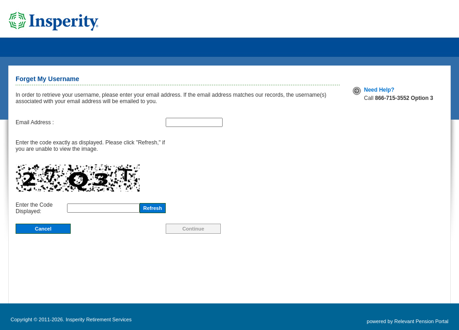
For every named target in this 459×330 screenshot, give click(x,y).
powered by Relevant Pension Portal (407, 321)
